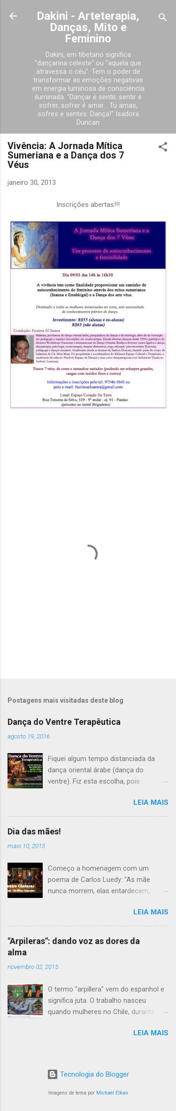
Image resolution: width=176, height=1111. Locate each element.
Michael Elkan (112, 1093)
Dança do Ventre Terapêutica (64, 722)
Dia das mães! (34, 831)
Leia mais (150, 802)
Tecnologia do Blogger (88, 1074)
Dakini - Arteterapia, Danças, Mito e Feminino (88, 27)
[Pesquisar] (162, 19)
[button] (162, 148)
